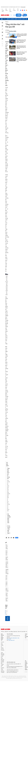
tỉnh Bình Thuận (7, 589)
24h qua (17, 10)
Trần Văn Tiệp (7, 594)
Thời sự (6, 21)
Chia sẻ (17, 537)
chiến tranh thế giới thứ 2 (7, 564)
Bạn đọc (15, 631)
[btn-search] (11, 15)
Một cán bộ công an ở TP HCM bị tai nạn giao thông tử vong (22, 53)
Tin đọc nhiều (12, 31)
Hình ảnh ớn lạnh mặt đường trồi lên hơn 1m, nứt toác (21, 47)
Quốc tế (6, 631)
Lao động (11, 631)
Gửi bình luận (7, 618)
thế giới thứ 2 (6, 584)
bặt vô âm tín (6, 577)
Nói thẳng (6, 10)
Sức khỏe (23, 631)
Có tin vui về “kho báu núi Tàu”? (8, 530)
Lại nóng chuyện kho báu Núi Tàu (9, 518)
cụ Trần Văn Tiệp (7, 546)
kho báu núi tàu (6, 552)
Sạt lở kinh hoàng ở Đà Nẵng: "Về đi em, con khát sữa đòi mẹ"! (21, 41)
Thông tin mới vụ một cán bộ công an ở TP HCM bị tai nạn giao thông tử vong (22, 59)
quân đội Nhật (7, 558)
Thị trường (14, 10)
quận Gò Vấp (7, 599)
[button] (2, 42)
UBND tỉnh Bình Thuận (7, 571)
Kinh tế (19, 631)
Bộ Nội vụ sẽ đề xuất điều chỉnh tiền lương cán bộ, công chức (22, 35)
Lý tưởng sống (2, 10)
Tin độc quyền (10, 10)
